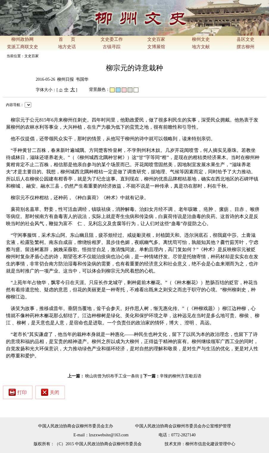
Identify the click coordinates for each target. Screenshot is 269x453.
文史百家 (156, 39)
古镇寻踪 (112, 46)
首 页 (67, 39)
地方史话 (67, 46)
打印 (18, 392)
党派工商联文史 (22, 46)
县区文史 (245, 39)
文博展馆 (156, 46)
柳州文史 (201, 39)
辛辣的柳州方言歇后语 (180, 376)
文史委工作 (112, 39)
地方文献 (201, 46)
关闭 (50, 392)
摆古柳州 (245, 46)
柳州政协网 (22, 39)
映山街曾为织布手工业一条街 (112, 376)
